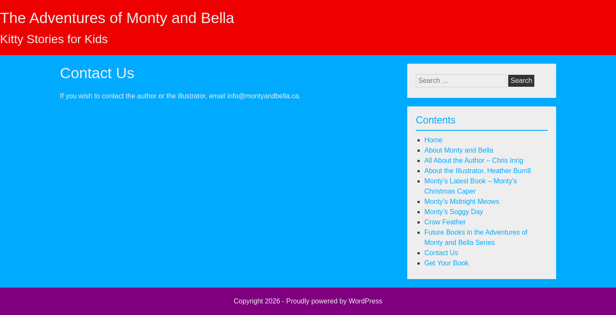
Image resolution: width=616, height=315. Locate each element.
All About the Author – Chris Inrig (473, 160)
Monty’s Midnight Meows (461, 201)
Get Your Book (446, 263)
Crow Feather (445, 222)
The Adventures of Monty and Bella (117, 17)
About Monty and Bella (458, 150)
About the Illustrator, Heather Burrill (477, 170)
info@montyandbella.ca (263, 96)
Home (433, 140)
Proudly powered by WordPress (334, 301)
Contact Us (441, 252)
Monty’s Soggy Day (453, 211)
